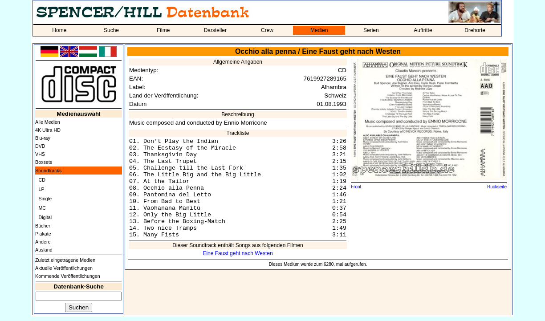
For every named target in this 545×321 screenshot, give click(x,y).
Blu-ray (42, 138)
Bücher (42, 225)
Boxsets (43, 162)
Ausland (44, 249)
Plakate (43, 233)
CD (41, 180)
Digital (45, 217)
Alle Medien (47, 122)
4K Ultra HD (48, 130)
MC (42, 208)
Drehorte (474, 30)
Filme (163, 30)
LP (41, 189)
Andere (42, 241)
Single (45, 198)
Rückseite (497, 186)
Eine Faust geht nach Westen (237, 253)
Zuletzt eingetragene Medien (65, 260)
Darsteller (215, 30)
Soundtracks (48, 170)
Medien (319, 30)
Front (356, 186)
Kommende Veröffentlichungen (67, 276)
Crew (267, 30)
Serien (371, 30)
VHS (40, 154)
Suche (111, 30)
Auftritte (423, 30)
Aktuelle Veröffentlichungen (64, 268)
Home (59, 30)
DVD (40, 146)
